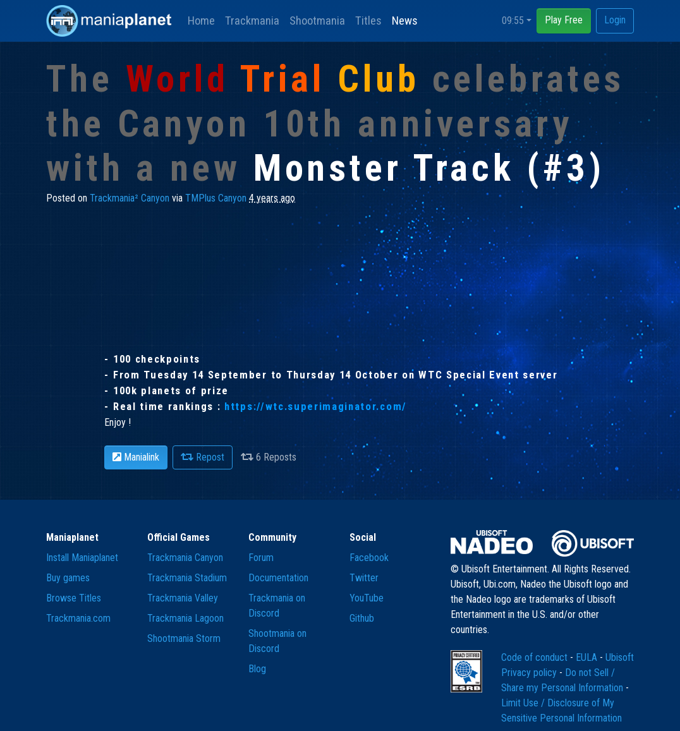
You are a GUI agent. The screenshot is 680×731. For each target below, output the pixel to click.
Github (361, 618)
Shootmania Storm (184, 638)
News (405, 20)
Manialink (135, 457)
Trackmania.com (78, 618)
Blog (257, 669)
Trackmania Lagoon (185, 618)
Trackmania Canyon (185, 558)
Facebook (369, 558)
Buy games (68, 578)
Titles (368, 20)
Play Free (564, 20)
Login (615, 20)
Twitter (364, 578)
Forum (261, 558)
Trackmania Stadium (187, 578)
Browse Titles (73, 598)
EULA (588, 657)
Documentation (278, 578)
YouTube (366, 598)
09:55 (513, 21)
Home (201, 20)
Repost (202, 457)
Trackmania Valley (182, 598)
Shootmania (317, 20)
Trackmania (252, 20)
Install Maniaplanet (82, 558)
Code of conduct (535, 657)
